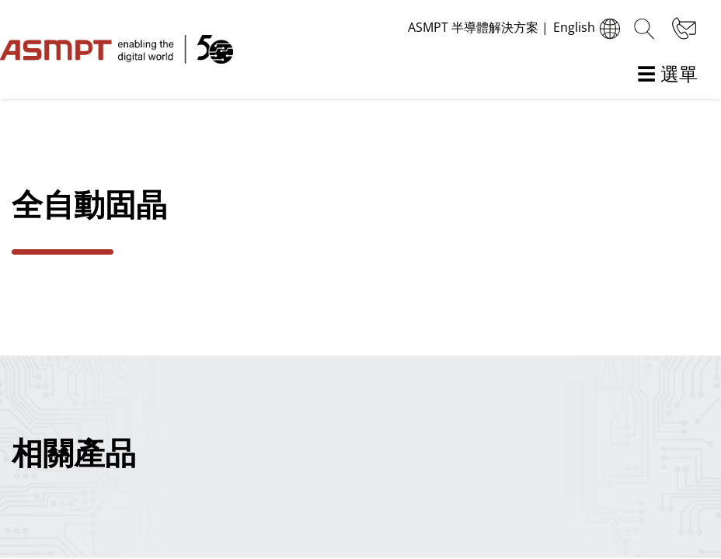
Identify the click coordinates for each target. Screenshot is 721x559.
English (589, 28)
